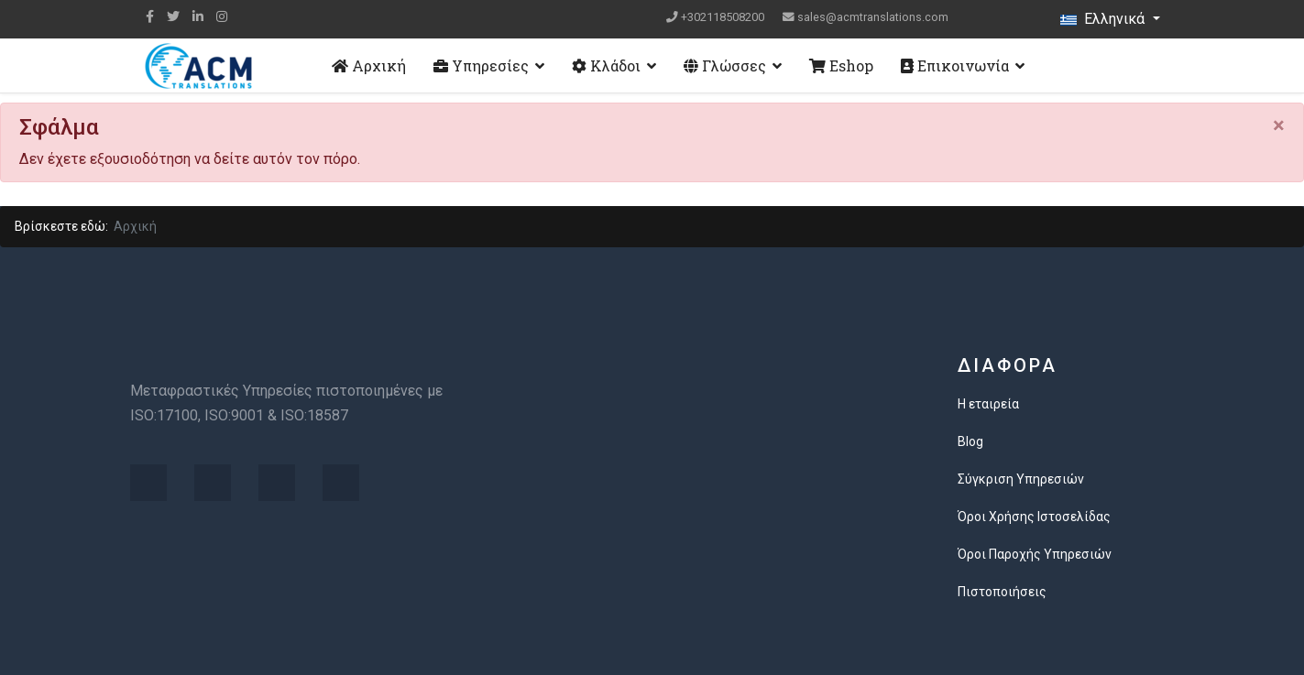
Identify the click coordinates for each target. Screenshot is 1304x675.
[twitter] (173, 16)
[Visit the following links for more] (148, 482)
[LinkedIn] (197, 16)
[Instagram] (221, 16)
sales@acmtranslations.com (872, 17)
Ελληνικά (1104, 18)
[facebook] (150, 16)
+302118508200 (722, 17)
